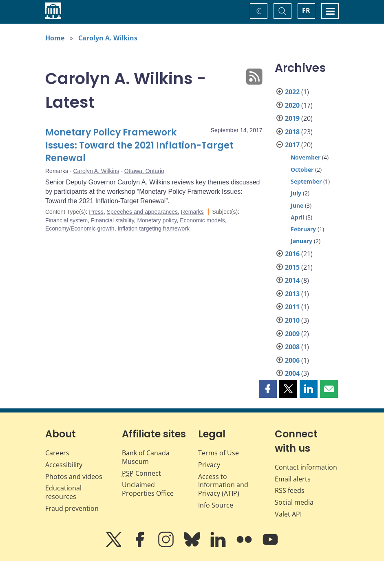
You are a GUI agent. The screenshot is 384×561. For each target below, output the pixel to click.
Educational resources (63, 492)
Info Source (215, 505)
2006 (292, 360)
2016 (292, 253)
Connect (141, 473)
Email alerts (293, 479)
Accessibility (63, 464)
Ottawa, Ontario (144, 171)
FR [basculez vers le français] (306, 10)
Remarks (192, 211)
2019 (292, 118)
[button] (268, 389)
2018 (292, 131)
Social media (294, 502)
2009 (292, 333)
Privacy (209, 464)
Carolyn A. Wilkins (107, 37)
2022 (292, 91)
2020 (292, 105)
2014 (292, 280)
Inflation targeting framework (153, 228)
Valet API (288, 514)
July (296, 193)
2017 (292, 144)
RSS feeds (290, 490)
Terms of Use (218, 452)
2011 (292, 306)
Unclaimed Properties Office (148, 489)
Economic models (202, 220)
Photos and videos (73, 476)
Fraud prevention (72, 508)
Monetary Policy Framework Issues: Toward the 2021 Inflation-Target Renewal (139, 145)
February (303, 229)
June (297, 205)
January (301, 241)
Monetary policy (157, 220)
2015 (292, 267)
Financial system (66, 220)
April (297, 217)
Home (54, 37)
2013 (292, 293)
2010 (292, 320)
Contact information (306, 467)
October (302, 169)
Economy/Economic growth (80, 228)
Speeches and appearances (142, 211)
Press (96, 211)
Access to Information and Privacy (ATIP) (223, 485)
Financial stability (112, 220)
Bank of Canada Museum (146, 457)
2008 (292, 346)
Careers (57, 452)
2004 (292, 373)
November (305, 157)
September (306, 181)
